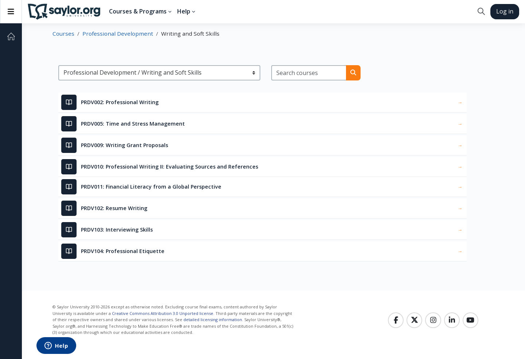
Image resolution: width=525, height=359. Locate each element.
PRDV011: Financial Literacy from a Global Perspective (151, 186)
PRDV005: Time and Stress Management (133, 123)
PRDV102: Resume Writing (114, 208)
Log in (504, 11)
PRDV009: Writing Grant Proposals (124, 145)
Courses (63, 33)
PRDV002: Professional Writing (120, 102)
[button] (481, 11)
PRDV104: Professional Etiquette (122, 251)
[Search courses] (309, 72)
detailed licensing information (212, 319)
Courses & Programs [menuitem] (138, 11)
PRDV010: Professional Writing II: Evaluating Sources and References (169, 166)
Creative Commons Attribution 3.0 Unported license (162, 313)
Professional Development (117, 33)
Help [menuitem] (183, 11)
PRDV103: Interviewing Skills (117, 229)
